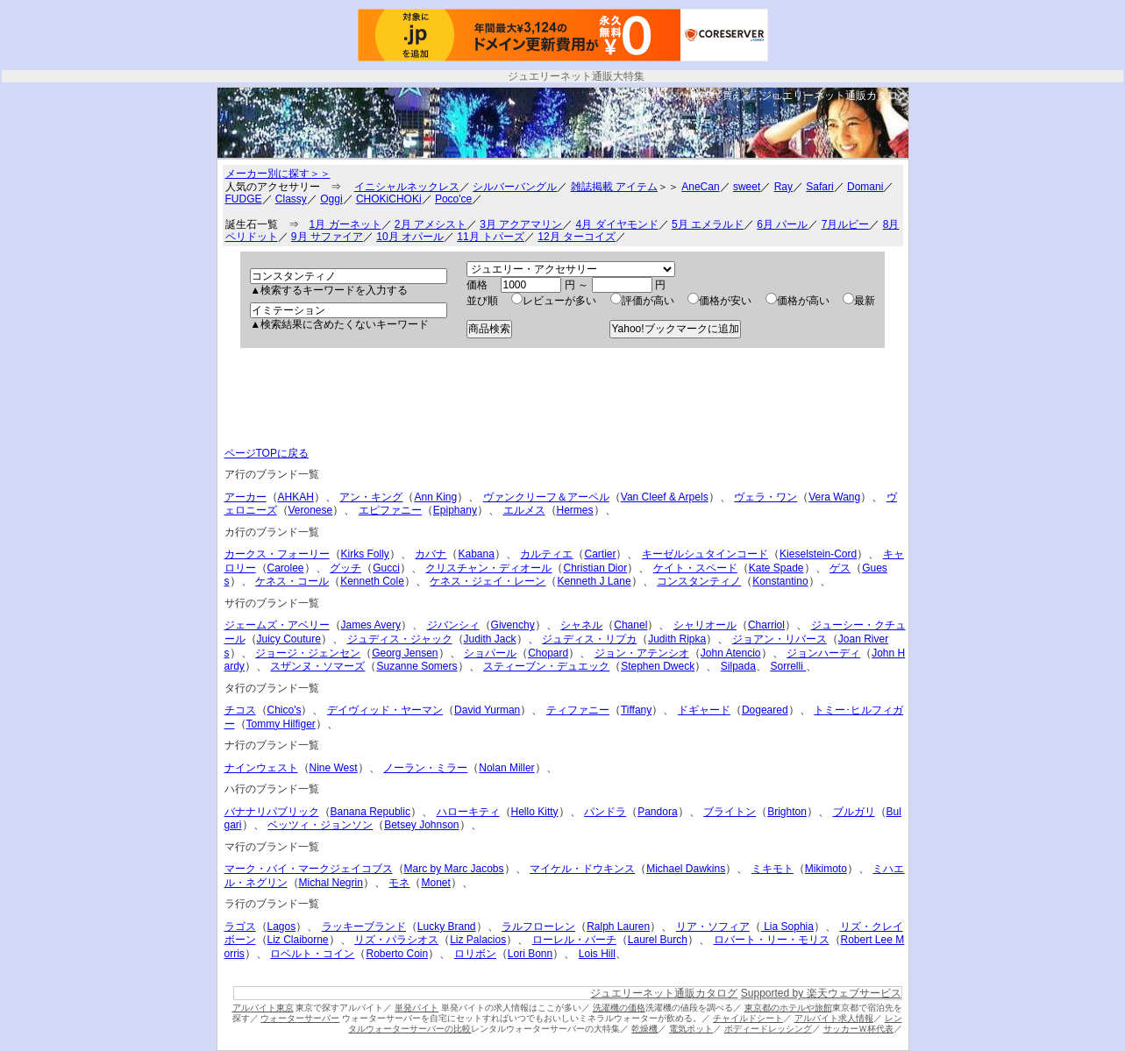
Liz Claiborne (298, 940)
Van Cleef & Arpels (664, 497)
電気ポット (691, 1028)
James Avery (371, 625)
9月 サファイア (327, 237)
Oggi (331, 199)
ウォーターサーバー (299, 1018)
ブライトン (729, 812)
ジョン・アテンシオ (642, 653)
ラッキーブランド (364, 926)
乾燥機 (644, 1028)
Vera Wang (834, 497)
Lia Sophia (787, 926)
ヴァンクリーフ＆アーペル (546, 497)
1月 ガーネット (345, 224)
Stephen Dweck (657, 666)
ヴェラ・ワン (765, 497)
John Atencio (731, 653)
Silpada (738, 666)
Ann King (435, 497)
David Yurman (487, 710)
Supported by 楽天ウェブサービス (821, 993)
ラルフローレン (538, 926)
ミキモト (772, 869)
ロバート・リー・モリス (772, 940)
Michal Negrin (331, 883)
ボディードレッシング (768, 1028)
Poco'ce (453, 199)
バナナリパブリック (271, 812)
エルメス (524, 510)
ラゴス (240, 926)
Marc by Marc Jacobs (454, 869)
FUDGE (243, 199)
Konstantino (780, 581)
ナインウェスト (261, 768)
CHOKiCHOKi (389, 199)
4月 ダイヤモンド (617, 224)
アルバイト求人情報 (833, 1018)
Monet (435, 883)
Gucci (386, 568)
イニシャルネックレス (406, 187)
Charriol (766, 625)
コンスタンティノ (699, 581)
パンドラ (605, 812)
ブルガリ (854, 812)
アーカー (245, 497)
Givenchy (513, 625)
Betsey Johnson (421, 825)
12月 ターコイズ (577, 237)
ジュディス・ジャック (399, 639)
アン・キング (370, 497)
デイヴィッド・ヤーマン (385, 710)
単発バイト (416, 1007)
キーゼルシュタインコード (705, 554)
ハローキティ (468, 812)
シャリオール (705, 625)
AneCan (700, 187)
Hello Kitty (535, 812)
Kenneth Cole (372, 581)
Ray (783, 187)
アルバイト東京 (263, 1007)
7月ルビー (846, 224)
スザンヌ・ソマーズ (317, 666)
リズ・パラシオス (396, 940)
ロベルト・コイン (312, 954)
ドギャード (704, 710)
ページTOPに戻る (266, 453)
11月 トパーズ (490, 237)
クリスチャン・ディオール (488, 568)
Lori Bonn (530, 954)
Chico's (284, 710)
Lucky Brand (446, 926)
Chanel (630, 625)
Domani (865, 187)
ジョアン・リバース (779, 639)
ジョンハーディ (823, 653)
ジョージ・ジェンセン (307, 653)
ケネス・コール (292, 581)
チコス (240, 710)
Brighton (787, 812)
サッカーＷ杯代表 (858, 1028)
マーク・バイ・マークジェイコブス (308, 869)
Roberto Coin (397, 954)
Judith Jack (490, 639)
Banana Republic (370, 812)
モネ (398, 883)
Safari (819, 187)
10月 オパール (410, 237)
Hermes (575, 510)
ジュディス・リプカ (589, 639)
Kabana (476, 554)
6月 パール (782, 224)
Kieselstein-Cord (818, 554)
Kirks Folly (365, 554)
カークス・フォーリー (277, 554)
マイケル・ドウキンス (582, 869)
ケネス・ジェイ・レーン (487, 581)
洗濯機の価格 (619, 1007)
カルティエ (546, 554)
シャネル (581, 625)
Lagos (281, 926)
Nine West (334, 768)
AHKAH (296, 497)
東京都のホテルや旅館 (788, 1007)
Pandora (657, 812)
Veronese (310, 510)
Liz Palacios (478, 940)
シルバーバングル (515, 187)
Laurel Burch (657, 940)
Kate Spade (776, 568)
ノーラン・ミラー (425, 768)
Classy (291, 199)
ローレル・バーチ (574, 940)
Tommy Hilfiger (281, 724)
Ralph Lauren (618, 926)
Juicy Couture (289, 639)
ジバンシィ (453, 625)
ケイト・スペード (695, 568)
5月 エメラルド (708, 224)
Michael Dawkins (685, 869)
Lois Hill (597, 954)
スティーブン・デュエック (546, 666)
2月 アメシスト (430, 224)
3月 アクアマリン (521, 224)
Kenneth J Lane (593, 581)
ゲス (840, 568)
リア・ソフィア (713, 926)
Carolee (285, 568)
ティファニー (577, 710)
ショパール (490, 653)
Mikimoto (826, 869)
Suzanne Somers (416, 666)
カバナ (430, 554)
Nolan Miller (506, 768)
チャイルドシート (748, 1018)
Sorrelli (788, 666)
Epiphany (455, 510)
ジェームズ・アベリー (277, 625)
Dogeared (765, 710)
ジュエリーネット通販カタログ (834, 95)
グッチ (345, 568)
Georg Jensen (405, 653)
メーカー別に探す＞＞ (278, 173)
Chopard (548, 653)
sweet (746, 187)
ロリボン (475, 954)
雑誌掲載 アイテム (614, 187)
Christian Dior (595, 568)
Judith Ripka (677, 639)
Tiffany (636, 710)
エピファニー (390, 510)
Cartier (600, 554)
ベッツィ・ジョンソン (320, 825)
